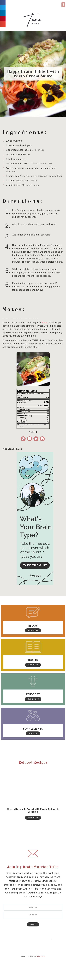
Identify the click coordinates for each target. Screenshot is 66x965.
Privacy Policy (40, 956)
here (44, 322)
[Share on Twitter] (35, 438)
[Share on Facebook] (29, 438)
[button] (63, 4)
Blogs (33, 626)
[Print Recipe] (42, 438)
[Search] (47, 935)
